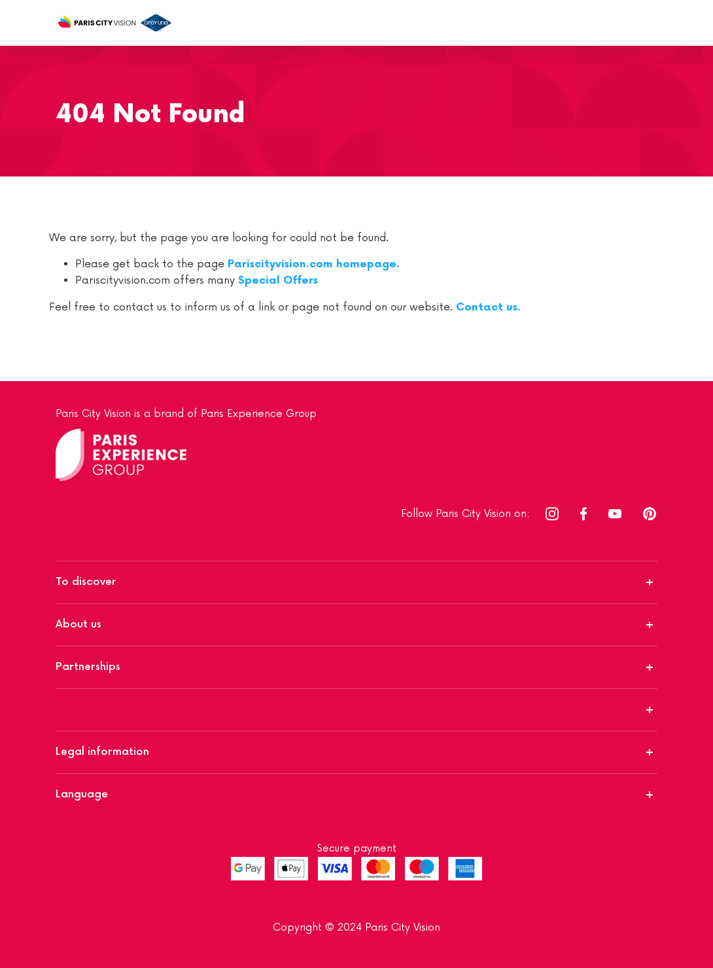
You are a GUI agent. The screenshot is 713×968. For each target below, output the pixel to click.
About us (78, 624)
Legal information (102, 752)
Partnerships (88, 667)
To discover (86, 582)
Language (82, 794)
